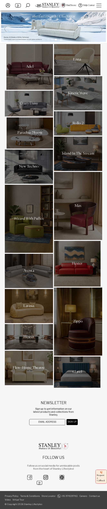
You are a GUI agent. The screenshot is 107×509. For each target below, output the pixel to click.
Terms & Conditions (30, 496)
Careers (83, 496)
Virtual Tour (18, 500)
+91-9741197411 (69, 496)
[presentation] (46, 431)
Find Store (71, 5)
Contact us (94, 496)
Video (8, 500)
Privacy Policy (11, 496)
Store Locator (49, 496)
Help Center (89, 5)
